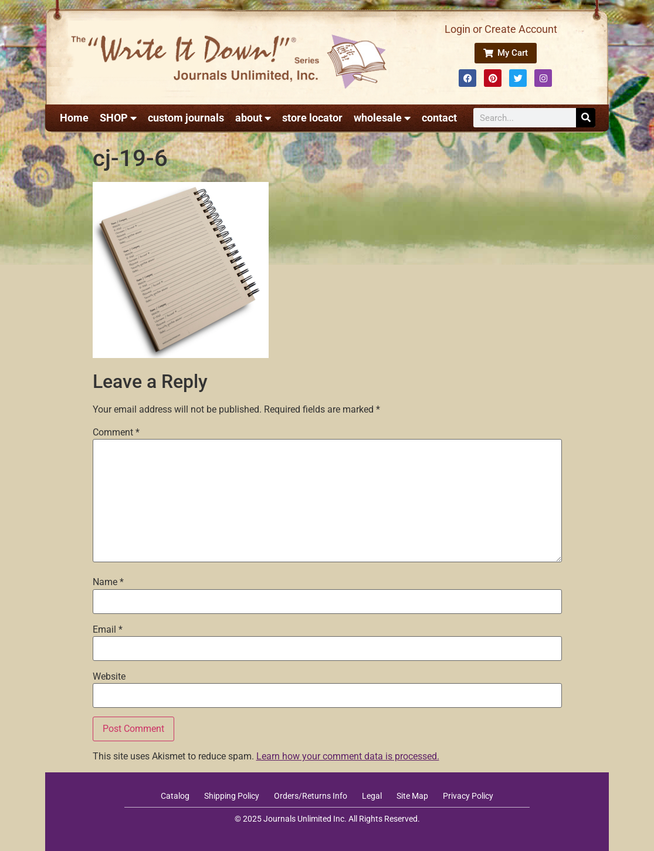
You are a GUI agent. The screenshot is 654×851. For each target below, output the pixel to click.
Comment (116, 432)
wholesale (382, 118)
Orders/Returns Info (310, 796)
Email (108, 629)
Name (108, 582)
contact (439, 118)
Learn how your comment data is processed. (347, 756)
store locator (312, 118)
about (253, 118)
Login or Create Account (501, 29)
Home (74, 118)
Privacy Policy (468, 796)
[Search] (585, 117)
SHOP (118, 118)
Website (109, 676)
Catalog (175, 796)
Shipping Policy (231, 796)
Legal (372, 796)
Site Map (412, 796)
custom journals (186, 118)
